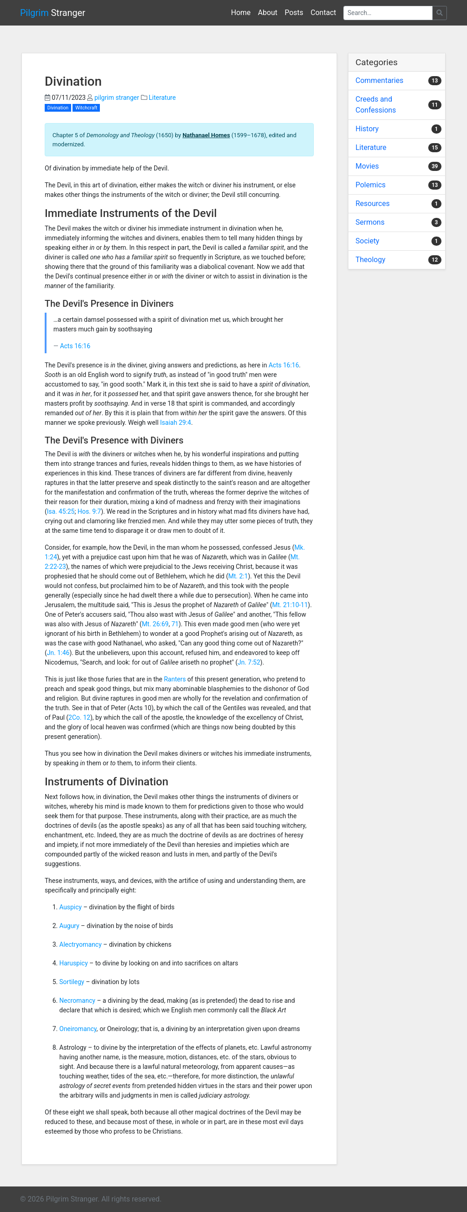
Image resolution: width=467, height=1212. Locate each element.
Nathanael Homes (206, 135)
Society (367, 241)
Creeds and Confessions (376, 104)
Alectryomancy (80, 944)
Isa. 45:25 (61, 511)
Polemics (371, 185)
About (268, 12)
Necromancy (77, 1000)
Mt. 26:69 (155, 624)
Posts (294, 12)
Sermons (370, 222)
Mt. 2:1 (238, 576)
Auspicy (70, 907)
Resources (373, 203)
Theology (371, 259)
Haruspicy (73, 963)
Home (241, 12)
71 (175, 624)
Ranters (175, 679)
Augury (69, 925)
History (367, 128)
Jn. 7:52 (249, 662)
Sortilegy (71, 981)
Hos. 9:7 (89, 511)
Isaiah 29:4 (175, 422)
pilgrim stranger (116, 97)
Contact (323, 12)
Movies (367, 166)
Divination (57, 108)
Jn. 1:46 (58, 652)
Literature (162, 97)
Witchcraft (86, 108)
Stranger (52, 12)
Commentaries (380, 80)
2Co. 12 (79, 717)
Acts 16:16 (75, 346)
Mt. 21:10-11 (290, 605)
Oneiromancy (78, 1028)
